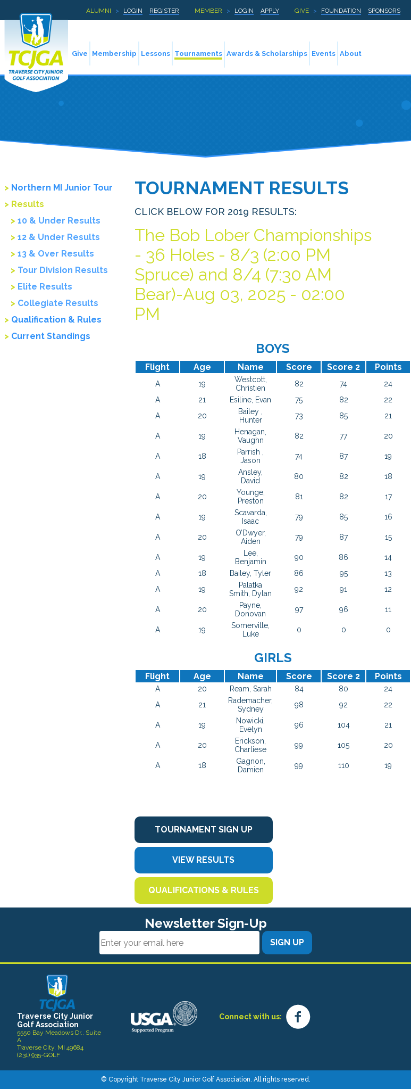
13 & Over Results (56, 254)
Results (27, 204)
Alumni (98, 10)
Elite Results (45, 287)
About (351, 53)
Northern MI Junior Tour (62, 188)
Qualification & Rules (56, 320)
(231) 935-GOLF (38, 1055)
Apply (270, 10)
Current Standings (50, 336)
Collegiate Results (58, 303)
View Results (203, 860)
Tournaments (198, 53)
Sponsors (384, 10)
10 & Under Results (59, 221)
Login (132, 10)
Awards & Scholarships (267, 53)
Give (302, 10)
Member (208, 10)
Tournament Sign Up (204, 829)
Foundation (341, 10)
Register (164, 10)
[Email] (179, 942)
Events (323, 53)
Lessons (155, 53)
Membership (114, 53)
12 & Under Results (59, 237)
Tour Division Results (63, 270)
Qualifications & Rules (203, 890)
